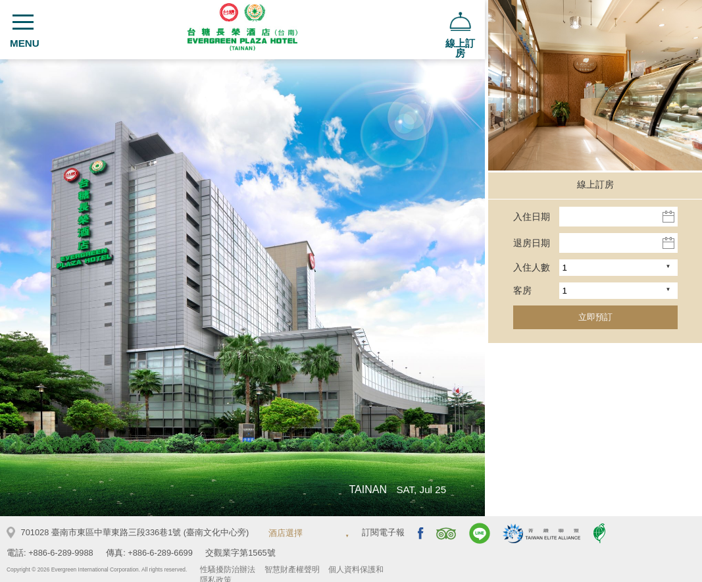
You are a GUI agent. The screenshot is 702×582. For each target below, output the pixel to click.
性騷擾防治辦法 (227, 569)
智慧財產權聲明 (292, 569)
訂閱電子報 (383, 532)
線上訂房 (595, 184)
